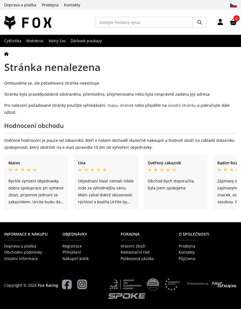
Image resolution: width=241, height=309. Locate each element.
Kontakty (72, 5)
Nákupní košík (75, 258)
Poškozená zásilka (137, 258)
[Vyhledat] (199, 22)
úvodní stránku (182, 105)
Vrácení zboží (133, 246)
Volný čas (57, 40)
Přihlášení (71, 252)
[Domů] (6, 53)
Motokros (34, 40)
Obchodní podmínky (23, 252)
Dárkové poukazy (86, 40)
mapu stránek (120, 105)
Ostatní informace (21, 258)
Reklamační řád (135, 252)
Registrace (72, 246)
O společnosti (194, 234)
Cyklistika (12, 40)
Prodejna (50, 5)
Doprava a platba (20, 5)
